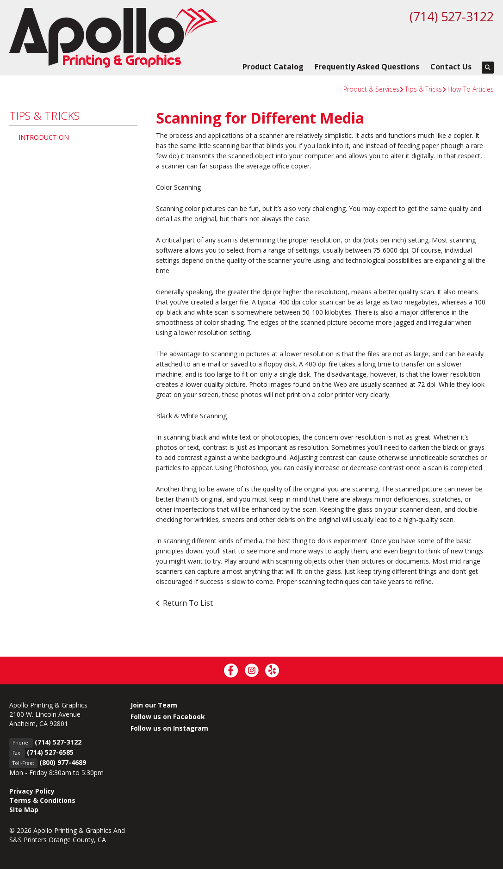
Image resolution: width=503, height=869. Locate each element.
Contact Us (451, 67)
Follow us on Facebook (167, 716)
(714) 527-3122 (449, 16)
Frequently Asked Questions (367, 67)
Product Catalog (273, 67)
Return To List (188, 603)
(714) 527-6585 (50, 752)
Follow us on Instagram (169, 728)
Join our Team (153, 705)
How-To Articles (470, 89)
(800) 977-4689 (62, 762)
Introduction (44, 137)
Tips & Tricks (423, 89)
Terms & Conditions (42, 800)
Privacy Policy (32, 791)
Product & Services (371, 89)
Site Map (23, 809)
